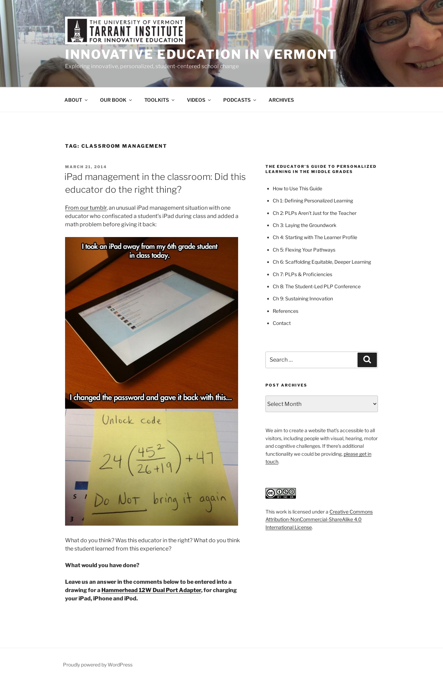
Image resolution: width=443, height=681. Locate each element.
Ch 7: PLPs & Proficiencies (302, 274)
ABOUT (76, 100)
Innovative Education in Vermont (201, 54)
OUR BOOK (116, 100)
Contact (282, 323)
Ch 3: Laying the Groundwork (304, 225)
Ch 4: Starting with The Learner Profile (315, 237)
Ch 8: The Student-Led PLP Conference (317, 286)
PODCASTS (240, 100)
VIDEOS (199, 100)
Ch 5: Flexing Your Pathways (304, 250)
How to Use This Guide (297, 188)
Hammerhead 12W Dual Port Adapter (151, 590)
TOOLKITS (159, 100)
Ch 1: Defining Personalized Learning (313, 200)
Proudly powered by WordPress (98, 665)
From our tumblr (86, 208)
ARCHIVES (281, 100)
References (285, 311)
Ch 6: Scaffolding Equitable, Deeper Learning (322, 262)
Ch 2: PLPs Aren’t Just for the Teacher (314, 213)
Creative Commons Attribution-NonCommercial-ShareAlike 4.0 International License (319, 519)
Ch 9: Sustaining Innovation (303, 298)
